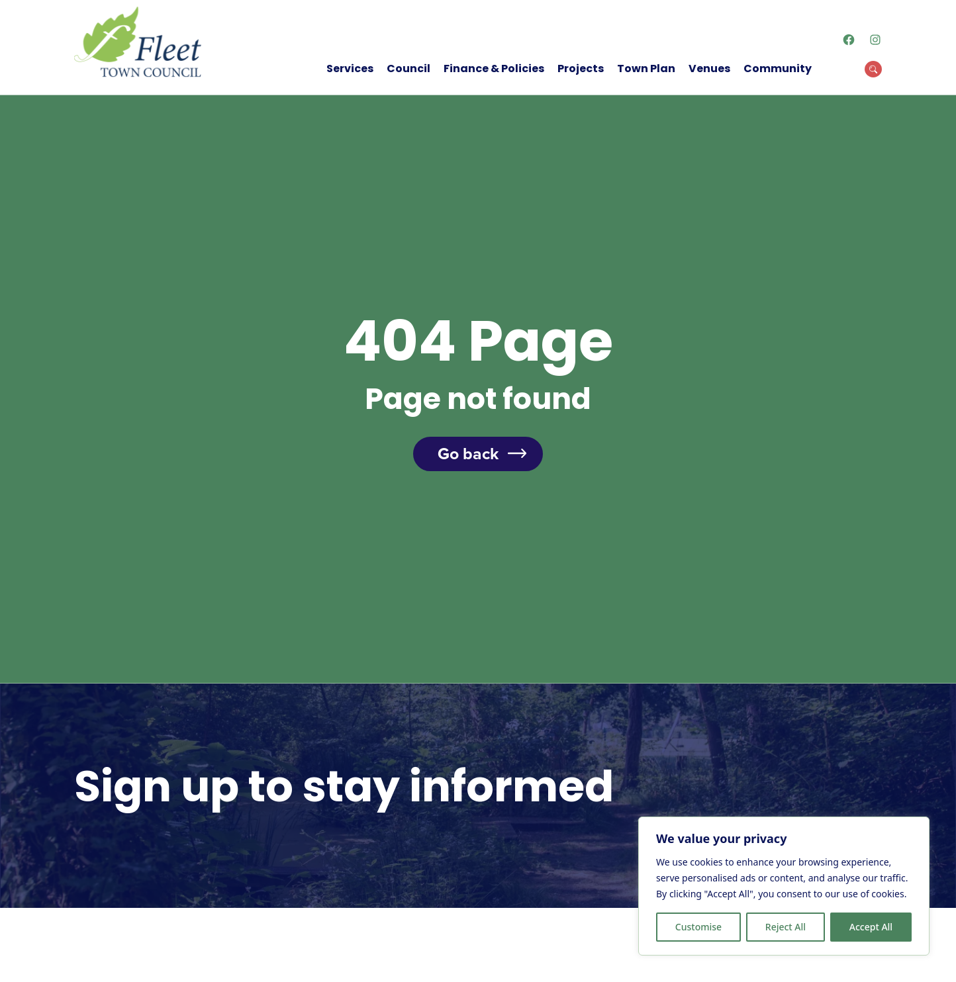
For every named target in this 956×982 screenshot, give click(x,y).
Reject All (785, 926)
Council (408, 68)
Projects (580, 68)
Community (777, 68)
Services (349, 68)
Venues (709, 68)
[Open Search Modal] (873, 69)
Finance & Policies (494, 68)
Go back (468, 453)
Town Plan (646, 68)
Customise (698, 926)
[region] (784, 886)
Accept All (870, 926)
